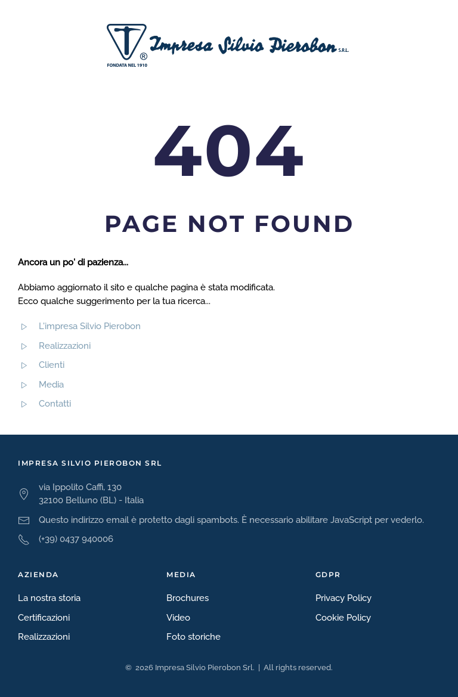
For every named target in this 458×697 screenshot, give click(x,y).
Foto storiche (193, 636)
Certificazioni (44, 617)
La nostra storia (49, 598)
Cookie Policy (343, 617)
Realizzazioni (44, 636)
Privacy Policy (343, 598)
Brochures (187, 598)
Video (178, 617)
